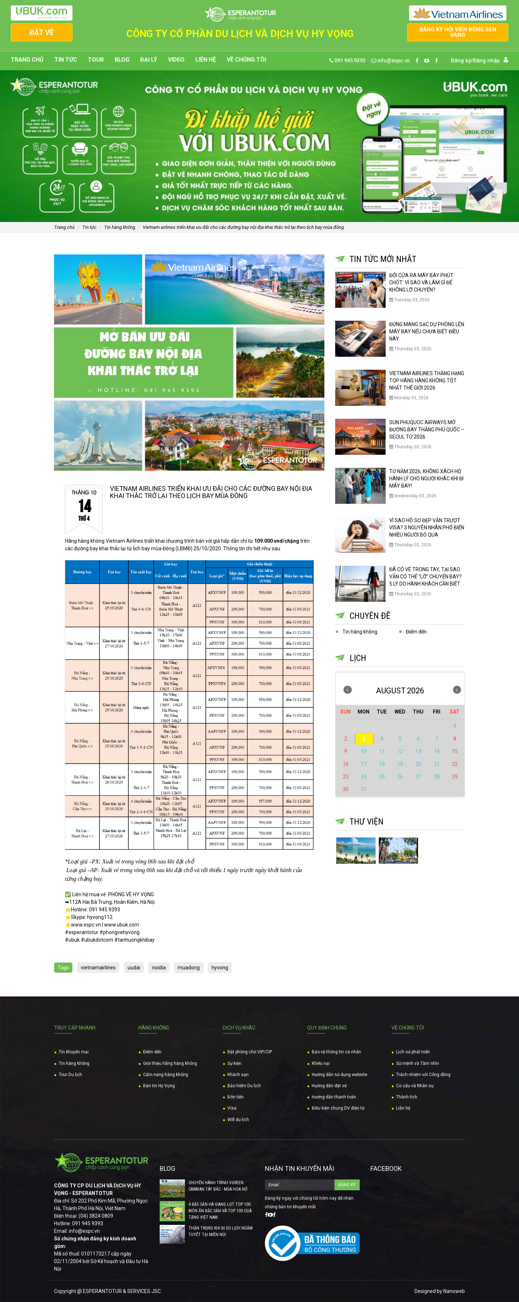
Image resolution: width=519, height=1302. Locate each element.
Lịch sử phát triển (413, 1052)
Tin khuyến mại (74, 1052)
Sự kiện (234, 1063)
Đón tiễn (235, 1096)
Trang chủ (27, 60)
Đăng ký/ (462, 60)
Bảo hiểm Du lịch (244, 1085)
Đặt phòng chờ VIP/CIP (249, 1052)
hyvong (220, 967)
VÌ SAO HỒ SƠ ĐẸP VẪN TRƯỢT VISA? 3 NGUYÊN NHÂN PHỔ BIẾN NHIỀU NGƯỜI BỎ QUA (426, 527)
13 (418, 751)
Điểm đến (416, 632)
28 (437, 776)
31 (364, 789)
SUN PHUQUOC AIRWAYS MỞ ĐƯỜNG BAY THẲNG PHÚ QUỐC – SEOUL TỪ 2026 (426, 429)
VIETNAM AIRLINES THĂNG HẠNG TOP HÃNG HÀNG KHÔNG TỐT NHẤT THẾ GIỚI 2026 (426, 380)
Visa (231, 1108)
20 (418, 764)
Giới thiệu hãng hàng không (170, 1063)
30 (346, 789)
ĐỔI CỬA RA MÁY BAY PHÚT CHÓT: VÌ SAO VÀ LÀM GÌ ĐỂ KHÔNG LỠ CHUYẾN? (421, 282)
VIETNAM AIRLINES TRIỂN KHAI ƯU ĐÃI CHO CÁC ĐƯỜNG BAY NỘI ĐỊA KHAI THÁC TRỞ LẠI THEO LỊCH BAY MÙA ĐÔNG (243, 227)
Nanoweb (454, 1291)
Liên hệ (205, 60)
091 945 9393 (347, 60)
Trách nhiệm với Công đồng (423, 1074)
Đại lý (148, 60)
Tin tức (65, 60)
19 (400, 764)
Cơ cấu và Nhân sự (415, 1085)
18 (382, 764)
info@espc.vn (390, 60)
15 (455, 751)
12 (400, 751)
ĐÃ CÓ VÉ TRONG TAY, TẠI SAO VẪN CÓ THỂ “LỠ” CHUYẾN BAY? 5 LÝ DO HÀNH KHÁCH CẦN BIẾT (425, 576)
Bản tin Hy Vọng (159, 1085)
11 (382, 751)
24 (364, 776)
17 (364, 764)
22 (455, 764)
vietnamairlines (98, 967)
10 (364, 751)
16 (346, 764)
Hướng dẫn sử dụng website (339, 1074)
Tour (96, 60)
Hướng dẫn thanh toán (334, 1096)
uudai (134, 967)
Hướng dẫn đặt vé (329, 1085)
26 (400, 776)
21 (437, 764)
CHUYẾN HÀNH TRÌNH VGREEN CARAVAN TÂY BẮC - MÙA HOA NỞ (217, 1186)
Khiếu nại (321, 1063)
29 (455, 776)
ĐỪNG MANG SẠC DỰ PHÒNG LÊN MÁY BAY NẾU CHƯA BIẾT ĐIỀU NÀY (426, 331)
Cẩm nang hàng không (165, 1074)
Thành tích (406, 1096)
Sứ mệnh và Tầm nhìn (417, 1063)
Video (176, 60)
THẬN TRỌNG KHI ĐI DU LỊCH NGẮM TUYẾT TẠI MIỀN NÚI (220, 1231)
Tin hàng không (119, 227)
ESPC (377, 1188)
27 (418, 776)
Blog (122, 60)
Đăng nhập (486, 60)
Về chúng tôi (246, 60)
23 (346, 776)
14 (437, 751)
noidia (159, 967)
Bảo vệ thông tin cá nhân (336, 1052)
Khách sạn (238, 1074)
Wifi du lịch (238, 1119)
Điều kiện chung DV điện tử (338, 1108)
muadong (189, 967)
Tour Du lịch (70, 1074)
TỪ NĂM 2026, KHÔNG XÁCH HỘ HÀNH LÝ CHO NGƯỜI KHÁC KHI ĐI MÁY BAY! (426, 478)
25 (382, 776)
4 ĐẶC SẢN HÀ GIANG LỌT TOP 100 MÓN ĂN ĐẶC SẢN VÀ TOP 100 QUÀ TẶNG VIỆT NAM (220, 1211)
